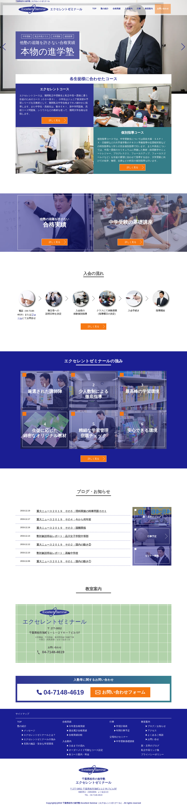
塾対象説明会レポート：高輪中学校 (57, 553)
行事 (139, 8)
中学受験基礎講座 (125, 741)
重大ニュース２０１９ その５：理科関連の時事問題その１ (72, 511)
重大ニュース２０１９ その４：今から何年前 (64, 519)
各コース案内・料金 (79, 754)
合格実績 (116, 8)
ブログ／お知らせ (157, 726)
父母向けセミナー (119, 737)
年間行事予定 (123, 730)
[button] (4, 46)
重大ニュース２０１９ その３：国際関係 (61, 528)
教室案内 (149, 8)
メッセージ (29, 730)
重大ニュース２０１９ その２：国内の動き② (64, 544)
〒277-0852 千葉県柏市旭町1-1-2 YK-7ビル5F (93, 788)
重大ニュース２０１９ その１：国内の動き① (64, 561)
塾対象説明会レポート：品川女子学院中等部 (62, 536)
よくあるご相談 (155, 735)
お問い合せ (153, 739)
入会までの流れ (77, 745)
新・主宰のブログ (150, 745)
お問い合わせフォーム (120, 692)
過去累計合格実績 (78, 730)
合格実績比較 (75, 735)
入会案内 (128, 8)
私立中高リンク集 (150, 750)
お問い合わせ (163, 8)
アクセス (152, 730)
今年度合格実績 (77, 726)
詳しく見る (54, 120)
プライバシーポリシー (152, 754)
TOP (94, 8)
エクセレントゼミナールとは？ (40, 735)
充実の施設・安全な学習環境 (38, 744)
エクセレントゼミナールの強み (40, 739)
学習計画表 (121, 726)
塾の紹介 (104, 8)
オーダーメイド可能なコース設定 (86, 750)
